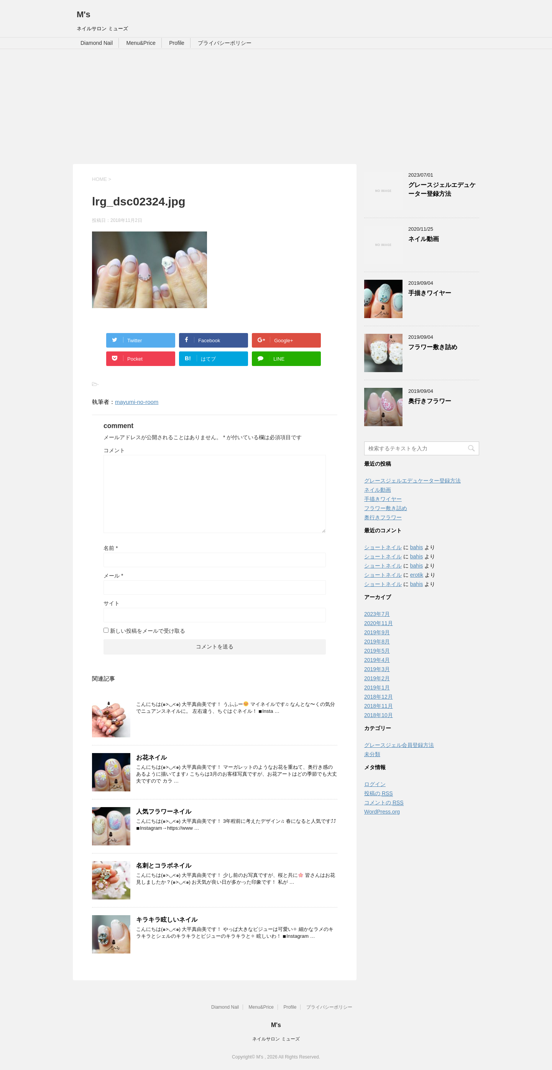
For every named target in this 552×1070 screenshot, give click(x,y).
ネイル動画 (423, 239)
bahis (416, 547)
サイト (112, 603)
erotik (416, 575)
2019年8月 (377, 641)
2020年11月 (378, 623)
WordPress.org (382, 812)
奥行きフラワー (429, 401)
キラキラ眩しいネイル (166, 919)
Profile (176, 43)
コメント (114, 450)
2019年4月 (377, 660)
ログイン (375, 784)
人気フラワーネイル (163, 811)
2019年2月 (377, 678)
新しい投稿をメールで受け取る (147, 631)
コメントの (384, 802)
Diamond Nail (96, 43)
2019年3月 (377, 669)
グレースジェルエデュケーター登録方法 (442, 189)
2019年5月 (377, 651)
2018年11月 (378, 706)
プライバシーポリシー (224, 43)
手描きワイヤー (429, 293)
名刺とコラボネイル (163, 865)
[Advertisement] (276, 106)
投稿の (378, 793)
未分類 (372, 754)
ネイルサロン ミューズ (275, 1039)
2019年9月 (377, 632)
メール (113, 576)
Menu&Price (141, 43)
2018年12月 (378, 697)
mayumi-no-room (136, 402)
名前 (111, 548)
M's (83, 14)
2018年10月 (378, 715)
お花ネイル (151, 757)
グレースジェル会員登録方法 (399, 745)
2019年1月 (377, 687)
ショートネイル (383, 547)
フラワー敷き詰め (432, 347)
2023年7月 (377, 614)
